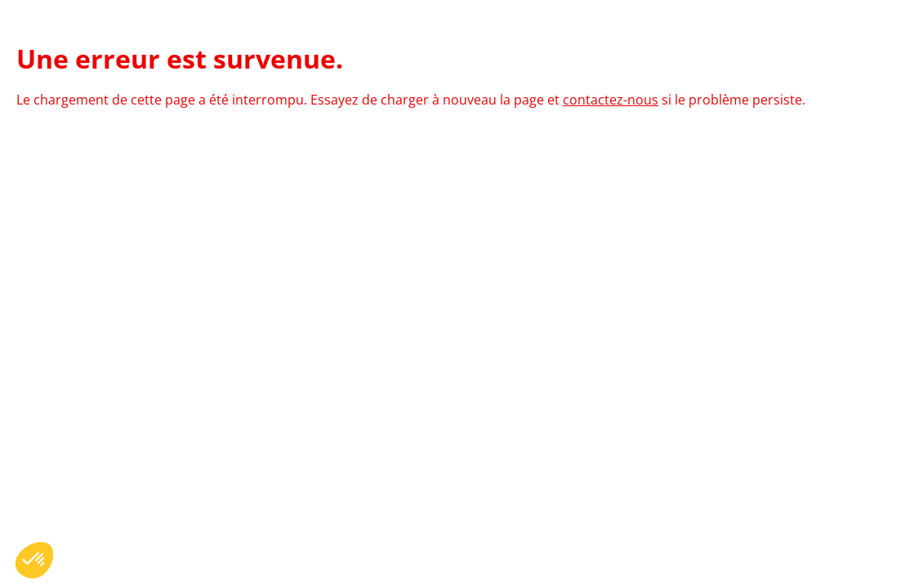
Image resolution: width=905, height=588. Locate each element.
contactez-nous (610, 100)
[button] (34, 560)
